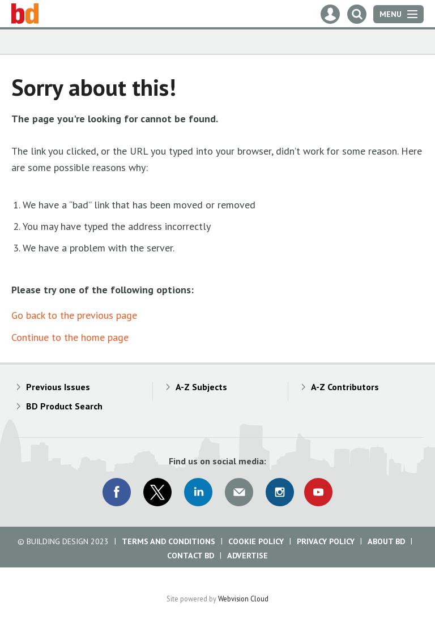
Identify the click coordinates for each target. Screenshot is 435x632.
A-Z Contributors (345, 386)
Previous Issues (58, 386)
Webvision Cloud (243, 598)
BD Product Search (64, 406)
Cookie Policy (256, 541)
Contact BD (190, 555)
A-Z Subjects (201, 386)
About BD (386, 541)
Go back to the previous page (74, 315)
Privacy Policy (326, 541)
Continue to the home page (70, 337)
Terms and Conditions (168, 541)
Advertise (247, 555)
